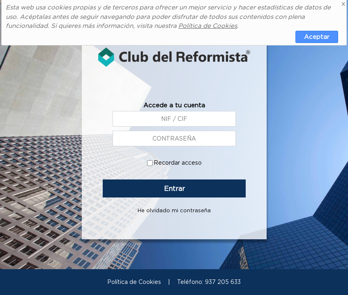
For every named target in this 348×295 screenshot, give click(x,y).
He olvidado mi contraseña (174, 211)
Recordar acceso (177, 163)
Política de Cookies (207, 25)
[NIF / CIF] (174, 139)
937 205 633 (223, 282)
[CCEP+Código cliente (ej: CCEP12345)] (174, 119)
